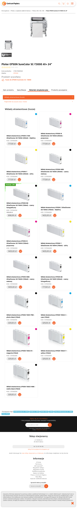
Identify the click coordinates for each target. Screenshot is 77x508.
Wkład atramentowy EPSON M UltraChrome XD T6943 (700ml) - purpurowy (17, 243)
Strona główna (5, 11)
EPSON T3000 (44, 411)
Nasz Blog (39, 477)
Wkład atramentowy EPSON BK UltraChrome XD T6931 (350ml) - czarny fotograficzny (54, 279)
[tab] (38, 97)
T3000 (51, 411)
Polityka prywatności (38, 471)
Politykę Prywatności (41, 429)
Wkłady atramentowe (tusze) (38, 97)
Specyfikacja (21, 90)
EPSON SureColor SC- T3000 (21, 411)
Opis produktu (8, 90)
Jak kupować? (38, 466)
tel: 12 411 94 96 (38, 446)
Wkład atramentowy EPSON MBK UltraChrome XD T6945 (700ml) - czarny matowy (20, 279)
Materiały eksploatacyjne (38, 90)
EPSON (15, 73)
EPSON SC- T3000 (34, 411)
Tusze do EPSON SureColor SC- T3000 (16, 80)
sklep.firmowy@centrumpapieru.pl (38, 449)
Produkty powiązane (59, 90)
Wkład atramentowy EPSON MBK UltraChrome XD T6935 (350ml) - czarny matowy (54, 171)
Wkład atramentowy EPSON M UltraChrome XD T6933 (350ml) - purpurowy (52, 136)
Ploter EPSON (5, 414)
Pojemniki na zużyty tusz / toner (38, 102)
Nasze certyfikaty (38, 473)
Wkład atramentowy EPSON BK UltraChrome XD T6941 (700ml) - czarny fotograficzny (20, 205)
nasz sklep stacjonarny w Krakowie (33, 453)
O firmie (38, 462)
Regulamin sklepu (38, 468)
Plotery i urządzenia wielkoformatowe (21, 11)
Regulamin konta (38, 469)
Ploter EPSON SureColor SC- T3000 (63, 411)
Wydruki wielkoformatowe (38, 478)
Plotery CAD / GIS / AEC (38, 11)
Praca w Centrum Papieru (38, 475)
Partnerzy (38, 464)
